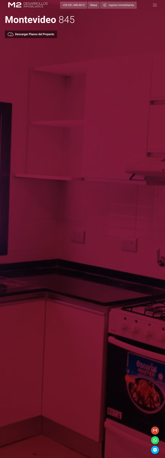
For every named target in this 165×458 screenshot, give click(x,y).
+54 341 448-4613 (74, 5)
